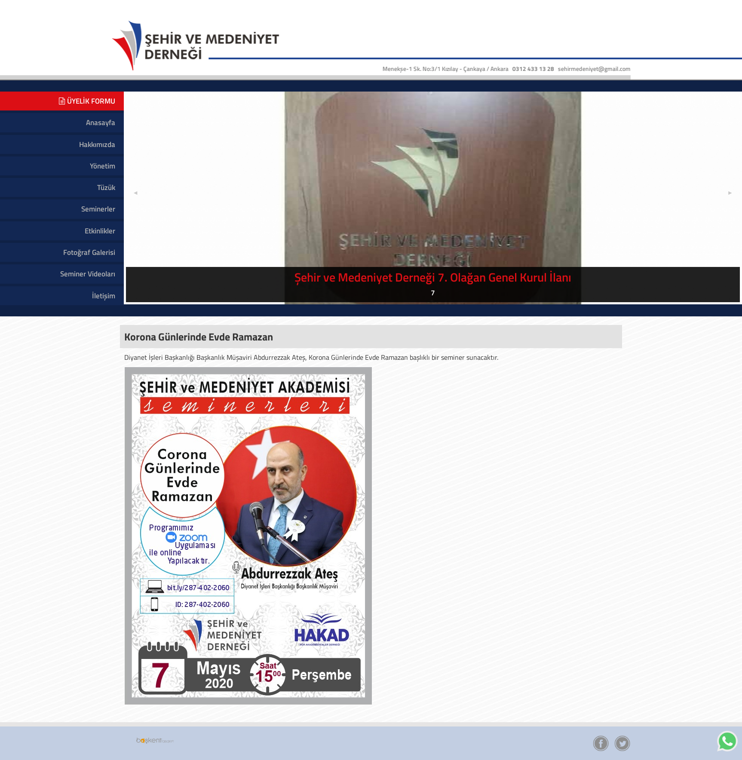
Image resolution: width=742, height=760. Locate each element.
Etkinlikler (100, 230)
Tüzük (106, 187)
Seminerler (98, 209)
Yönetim (102, 166)
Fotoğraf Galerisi (89, 252)
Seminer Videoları (87, 273)
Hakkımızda (97, 144)
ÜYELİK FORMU (87, 101)
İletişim (103, 295)
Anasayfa (100, 122)
